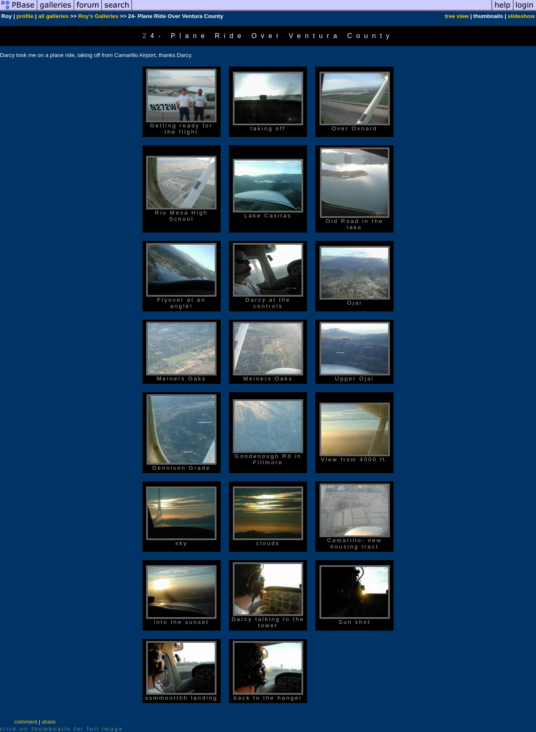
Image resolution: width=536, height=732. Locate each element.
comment (25, 722)
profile (25, 16)
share (49, 722)
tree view (457, 16)
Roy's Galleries (98, 16)
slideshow (521, 16)
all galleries (53, 16)
